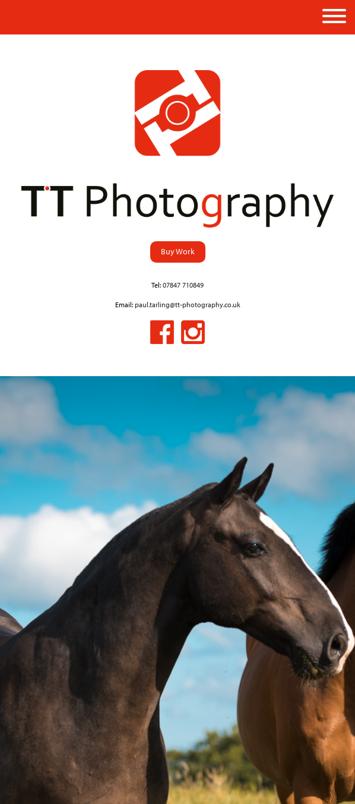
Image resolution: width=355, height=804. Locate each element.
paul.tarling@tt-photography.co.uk (187, 304)
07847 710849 (183, 284)
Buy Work (178, 251)
